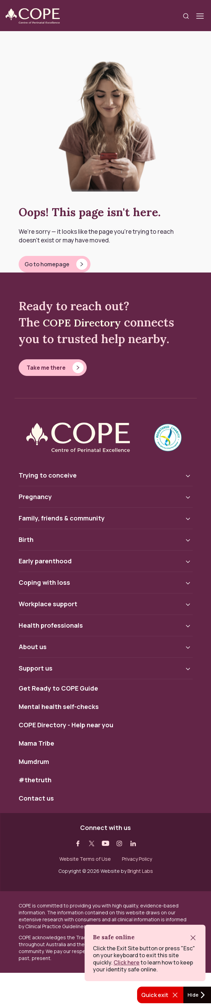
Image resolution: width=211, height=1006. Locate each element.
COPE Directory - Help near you (66, 725)
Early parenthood (45, 560)
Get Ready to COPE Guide (58, 688)
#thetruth (35, 780)
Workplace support (48, 603)
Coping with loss (44, 582)
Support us (35, 668)
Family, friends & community (62, 518)
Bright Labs (140, 871)
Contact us (36, 798)
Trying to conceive (48, 475)
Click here (127, 962)
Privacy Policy (137, 859)
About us (33, 646)
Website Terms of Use (85, 859)
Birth (26, 539)
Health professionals (51, 625)
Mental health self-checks (59, 707)
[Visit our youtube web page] (106, 843)
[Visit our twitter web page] (92, 843)
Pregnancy (35, 496)
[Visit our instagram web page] (119, 843)
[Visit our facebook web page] (78, 843)
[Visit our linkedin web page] (133, 843)
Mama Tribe (36, 743)
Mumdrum (34, 762)
